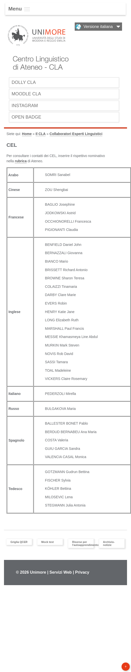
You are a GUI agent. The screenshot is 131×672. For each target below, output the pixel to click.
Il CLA (41, 136)
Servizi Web (61, 574)
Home (27, 136)
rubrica (20, 163)
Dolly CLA (24, 82)
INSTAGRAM (25, 106)
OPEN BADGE (27, 118)
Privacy (82, 574)
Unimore (38, 574)
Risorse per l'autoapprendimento (82, 545)
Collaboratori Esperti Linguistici (76, 136)
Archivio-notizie (109, 545)
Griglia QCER (18, 543)
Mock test (47, 543)
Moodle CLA (27, 94)
